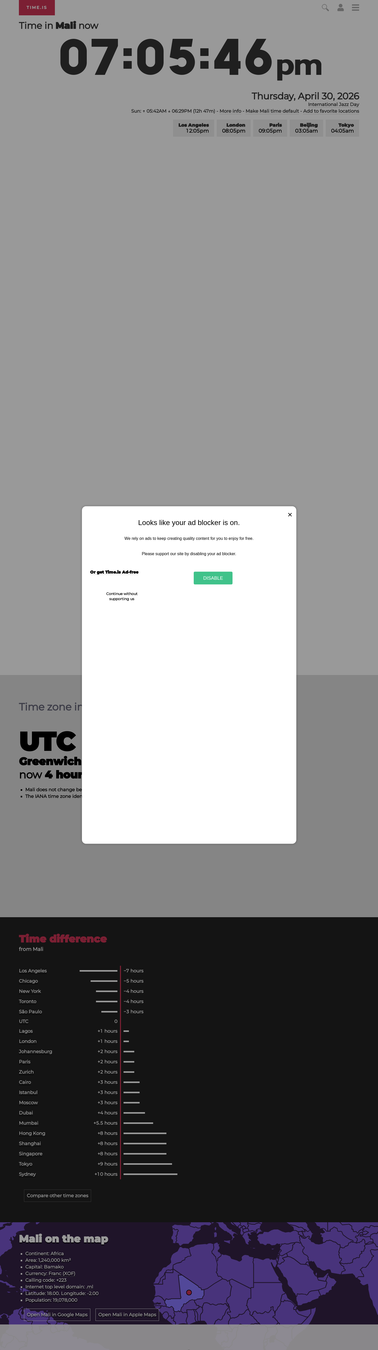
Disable (213, 577)
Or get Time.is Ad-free (114, 572)
